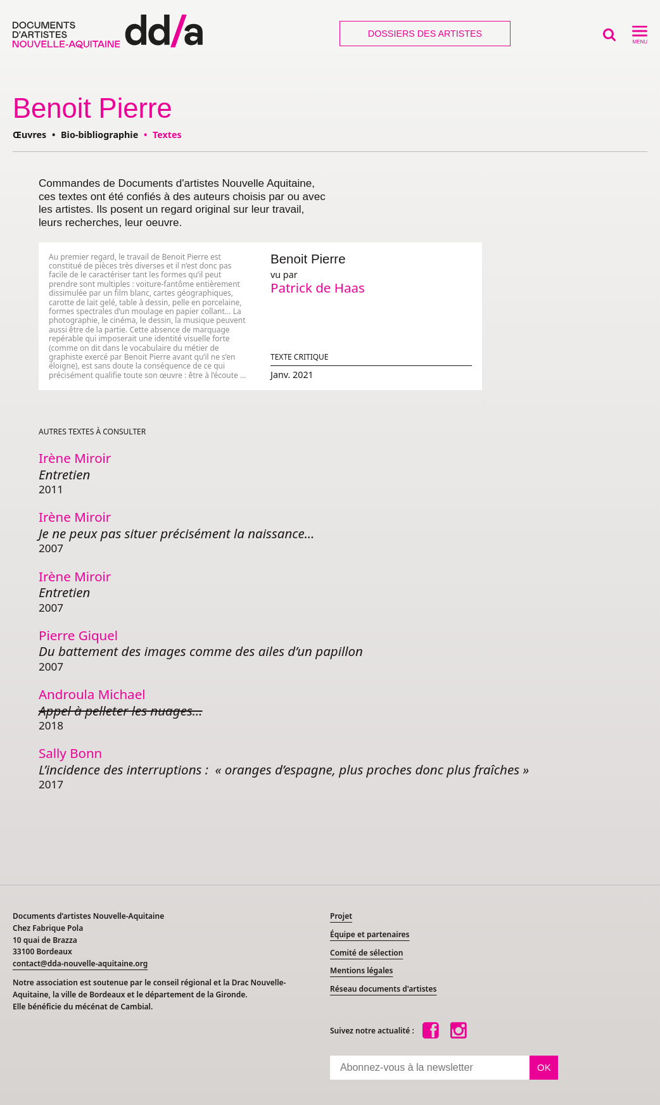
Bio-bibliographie (99, 135)
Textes (167, 135)
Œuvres (29, 135)
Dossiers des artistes (425, 33)
